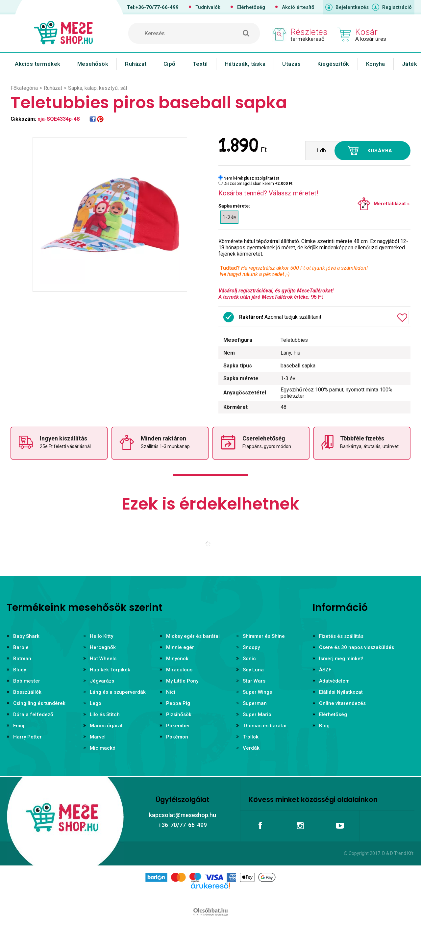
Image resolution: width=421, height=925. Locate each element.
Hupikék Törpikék (110, 670)
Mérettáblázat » (392, 204)
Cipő (169, 64)
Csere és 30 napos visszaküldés (356, 647)
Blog (324, 726)
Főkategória (24, 88)
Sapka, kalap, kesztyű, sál (97, 88)
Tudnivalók (207, 7)
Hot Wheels (103, 659)
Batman (22, 659)
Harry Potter (27, 737)
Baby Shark (26, 636)
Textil (200, 64)
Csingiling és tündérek (39, 703)
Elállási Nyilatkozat (341, 692)
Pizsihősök (178, 714)
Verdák (251, 748)
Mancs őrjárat (106, 726)
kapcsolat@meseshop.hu (182, 815)
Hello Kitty (101, 636)
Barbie (21, 647)
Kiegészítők (333, 64)
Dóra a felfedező (33, 714)
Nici (170, 692)
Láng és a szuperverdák (118, 692)
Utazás (291, 64)
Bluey (19, 670)
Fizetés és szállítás (341, 636)
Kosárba (379, 151)
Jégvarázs (102, 681)
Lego (95, 703)
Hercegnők (103, 647)
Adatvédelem (334, 681)
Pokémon (177, 737)
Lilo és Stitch (105, 714)
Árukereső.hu (210, 896)
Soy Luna (253, 670)
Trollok (251, 737)
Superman (255, 703)
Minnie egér (180, 647)
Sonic (249, 659)
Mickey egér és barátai (193, 636)
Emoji (19, 726)
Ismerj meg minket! (341, 659)
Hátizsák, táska (245, 64)
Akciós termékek (38, 64)
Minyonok (177, 659)
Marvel (98, 737)
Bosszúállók (27, 692)
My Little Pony (182, 681)
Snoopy (251, 647)
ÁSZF (325, 670)
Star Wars (254, 681)
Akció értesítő (298, 7)
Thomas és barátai (264, 726)
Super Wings (257, 692)
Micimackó (102, 748)
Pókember (178, 726)
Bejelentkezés (352, 7)
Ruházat (136, 64)
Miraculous (179, 670)
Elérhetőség (251, 7)
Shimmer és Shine (264, 636)
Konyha (375, 64)
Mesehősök (93, 64)
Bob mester (26, 681)
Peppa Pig (178, 703)
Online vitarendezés (342, 703)
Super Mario (257, 714)
